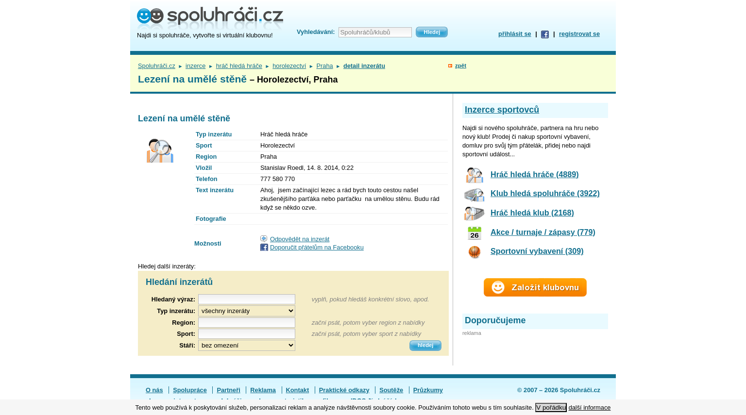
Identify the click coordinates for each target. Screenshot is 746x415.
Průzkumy (428, 390)
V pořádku (551, 407)
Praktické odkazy (344, 390)
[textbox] (246, 322)
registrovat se (579, 33)
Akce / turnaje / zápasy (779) (543, 232)
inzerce (195, 65)
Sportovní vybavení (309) (537, 251)
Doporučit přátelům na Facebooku (317, 247)
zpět (460, 65)
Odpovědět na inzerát (299, 239)
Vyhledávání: (316, 31)
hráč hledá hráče (239, 65)
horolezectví (289, 65)
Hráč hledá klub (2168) (532, 212)
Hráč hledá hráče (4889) (535, 174)
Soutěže (391, 390)
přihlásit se (514, 33)
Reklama (263, 390)
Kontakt (297, 390)
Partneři (228, 390)
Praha (324, 65)
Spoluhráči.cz (156, 65)
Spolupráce (190, 390)
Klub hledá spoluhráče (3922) (545, 193)
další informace (590, 407)
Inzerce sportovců (502, 110)
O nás (154, 390)
